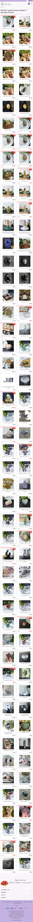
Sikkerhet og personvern (18, 901)
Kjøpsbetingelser (9, 901)
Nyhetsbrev (26, 901)
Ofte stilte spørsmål (17, 903)
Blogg (30, 901)
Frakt (3, 901)
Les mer (18, 918)
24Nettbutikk (19, 920)
